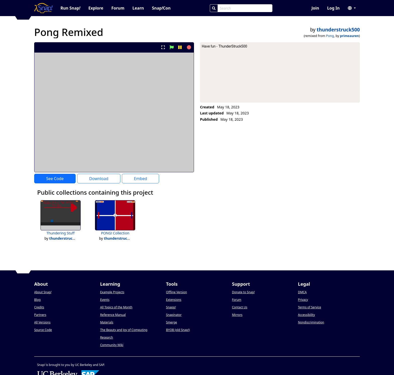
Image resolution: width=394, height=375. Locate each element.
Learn (138, 8)
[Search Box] (245, 8)
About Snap (42, 292)
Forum (117, 8)
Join (315, 8)
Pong (330, 35)
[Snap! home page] (43, 8)
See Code (55, 178)
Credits (39, 307)
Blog (37, 300)
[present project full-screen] (163, 47)
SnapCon (161, 8)
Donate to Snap (243, 292)
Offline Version (176, 292)
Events (104, 300)
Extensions (173, 300)
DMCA (302, 292)
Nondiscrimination (311, 322)
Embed (140, 178)
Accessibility (306, 315)
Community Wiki (111, 345)
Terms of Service (309, 307)
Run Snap (70, 8)
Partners (40, 315)
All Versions (42, 322)
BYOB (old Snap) (178, 330)
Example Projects (112, 292)
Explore (95, 8)
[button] (352, 8)
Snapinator (174, 315)
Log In (333, 8)
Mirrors (237, 315)
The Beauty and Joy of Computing (123, 330)
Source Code (43, 330)
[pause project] (179, 47)
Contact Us (239, 307)
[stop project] (188, 47)
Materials (106, 322)
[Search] (214, 8)
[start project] (171, 47)
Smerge (171, 322)
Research (106, 337)
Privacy (303, 300)
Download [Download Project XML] (98, 178)
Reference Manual (113, 315)
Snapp (171, 307)
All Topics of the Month (116, 307)
